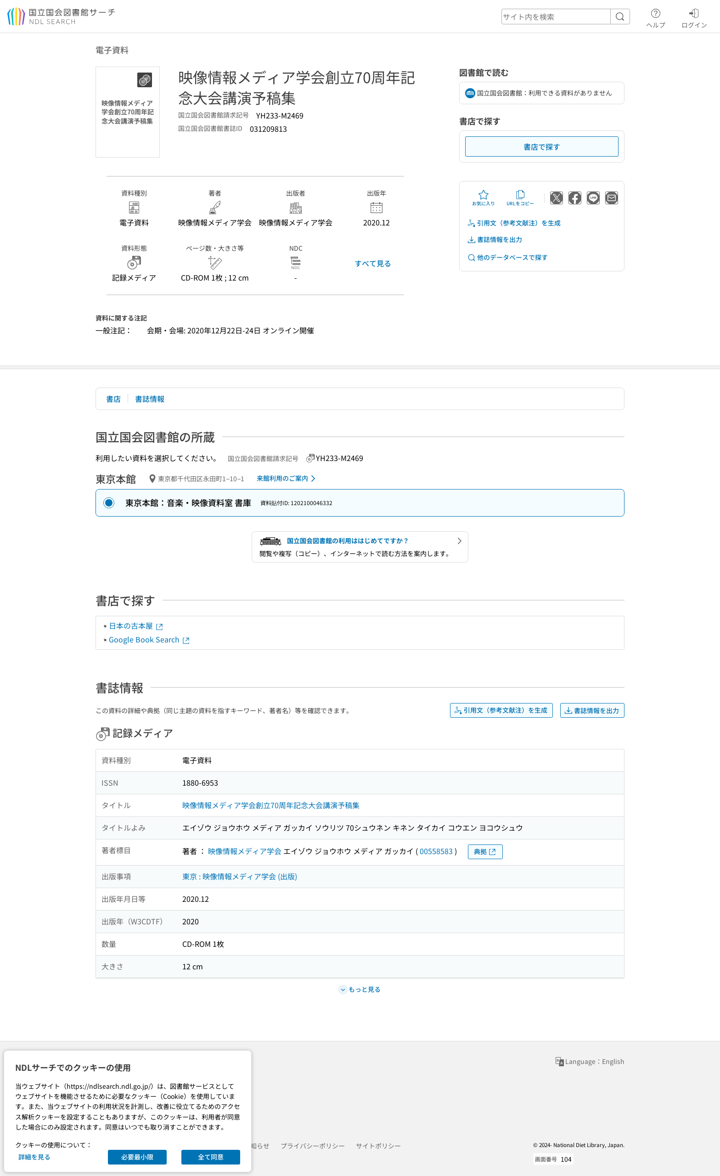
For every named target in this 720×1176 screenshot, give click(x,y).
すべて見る (372, 263)
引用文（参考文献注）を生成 (514, 223)
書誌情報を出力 (494, 239)
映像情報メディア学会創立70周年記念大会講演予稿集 (271, 804)
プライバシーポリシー (313, 1145)
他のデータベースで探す (507, 257)
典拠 (485, 851)
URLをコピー (520, 198)
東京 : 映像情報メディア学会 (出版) (239, 876)
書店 (113, 398)
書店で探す (541, 146)
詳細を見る (34, 1156)
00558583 (436, 850)
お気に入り (483, 198)
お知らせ (257, 1145)
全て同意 (211, 1156)
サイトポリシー (378, 1145)
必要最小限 (137, 1156)
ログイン (694, 17)
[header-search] (565, 16)
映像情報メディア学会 (244, 850)
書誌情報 (149, 398)
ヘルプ (655, 17)
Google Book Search (150, 639)
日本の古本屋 (136, 625)
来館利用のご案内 (288, 478)
